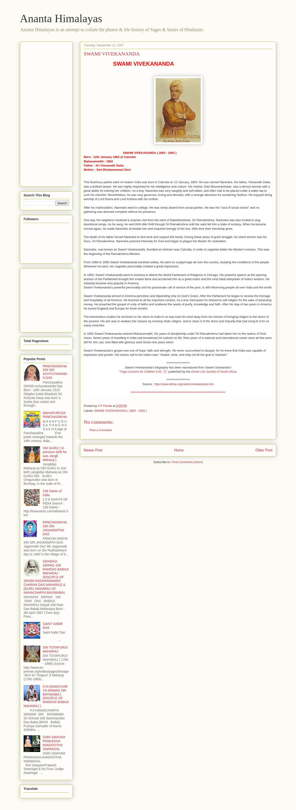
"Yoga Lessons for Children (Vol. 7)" (143, 371)
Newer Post (93, 450)
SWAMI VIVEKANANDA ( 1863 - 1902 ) (120, 410)
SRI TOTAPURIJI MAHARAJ (55, 649)
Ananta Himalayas (61, 18)
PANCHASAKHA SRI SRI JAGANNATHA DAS (55, 528)
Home (179, 450)
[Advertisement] (42, 112)
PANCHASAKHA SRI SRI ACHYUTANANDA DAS (55, 372)
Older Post (263, 450)
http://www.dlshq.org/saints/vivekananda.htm (184, 384)
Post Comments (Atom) (187, 462)
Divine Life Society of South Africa (213, 371)
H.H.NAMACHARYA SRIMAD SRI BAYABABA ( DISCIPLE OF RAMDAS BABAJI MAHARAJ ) (46, 696)
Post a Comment (100, 430)
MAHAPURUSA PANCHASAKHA (55, 415)
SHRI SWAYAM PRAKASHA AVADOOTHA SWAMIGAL (54, 743)
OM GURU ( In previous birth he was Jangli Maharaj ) (55, 453)
